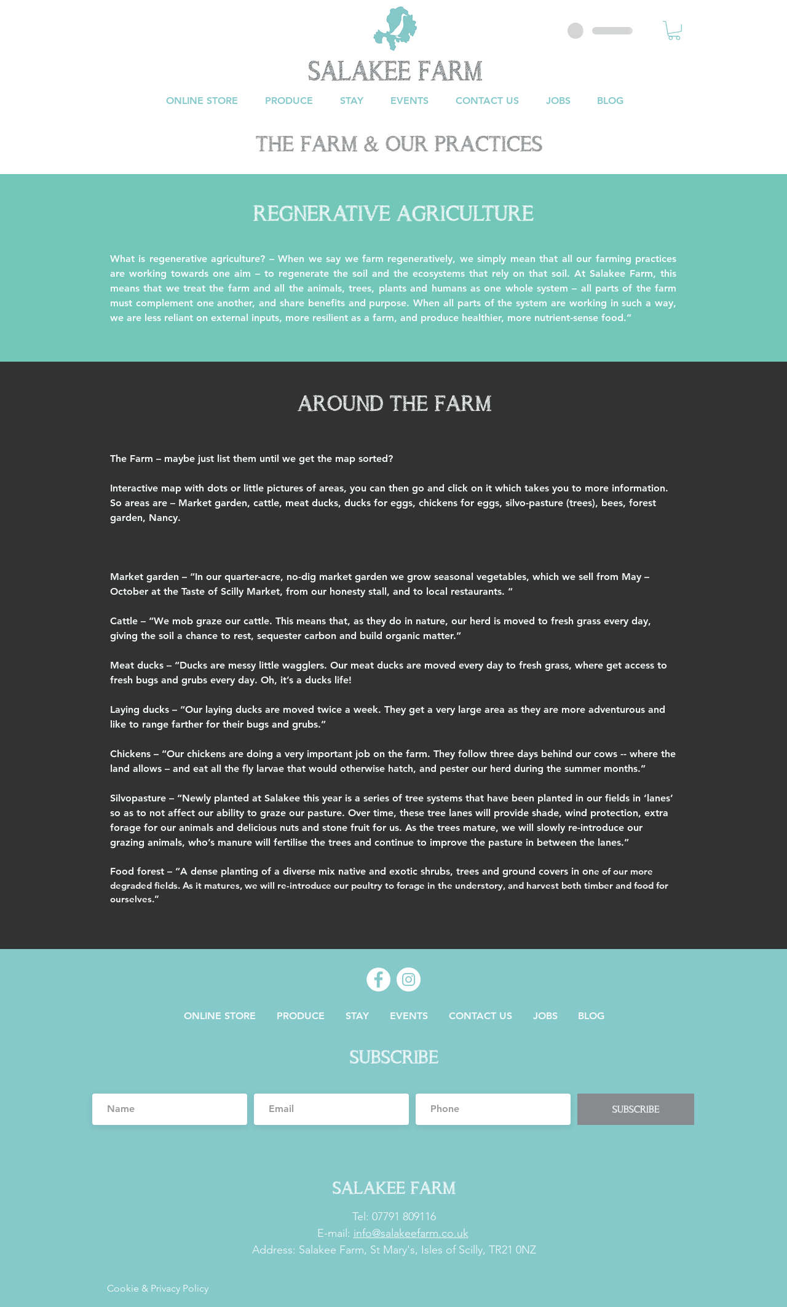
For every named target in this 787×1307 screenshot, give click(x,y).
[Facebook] (378, 979)
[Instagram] (409, 979)
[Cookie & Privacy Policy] (157, 1289)
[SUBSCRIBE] (635, 1109)
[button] (674, 30)
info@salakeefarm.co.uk (411, 1233)
